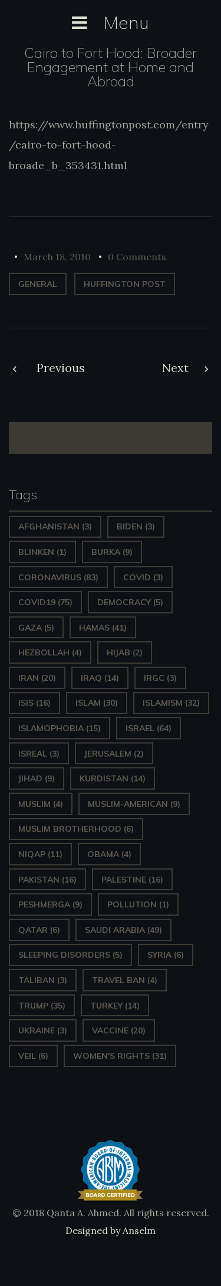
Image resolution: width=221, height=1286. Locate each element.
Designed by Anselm (110, 1230)
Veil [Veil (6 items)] (33, 1056)
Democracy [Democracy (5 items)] (130, 602)
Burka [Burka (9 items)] (112, 552)
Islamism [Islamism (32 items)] (171, 702)
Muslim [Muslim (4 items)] (40, 804)
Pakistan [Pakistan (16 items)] (47, 879)
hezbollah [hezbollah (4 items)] (50, 652)
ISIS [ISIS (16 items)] (34, 702)
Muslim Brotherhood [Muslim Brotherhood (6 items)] (76, 828)
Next (175, 367)
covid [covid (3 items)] (143, 577)
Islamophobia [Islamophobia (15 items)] (59, 728)
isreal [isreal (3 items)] (39, 753)
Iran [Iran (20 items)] (37, 678)
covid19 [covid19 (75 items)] (45, 602)
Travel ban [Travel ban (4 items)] (124, 980)
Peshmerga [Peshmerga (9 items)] (50, 904)
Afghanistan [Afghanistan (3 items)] (55, 526)
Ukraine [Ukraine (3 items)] (42, 1030)
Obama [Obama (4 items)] (109, 854)
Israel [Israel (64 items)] (148, 728)
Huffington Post (125, 284)
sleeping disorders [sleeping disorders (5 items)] (70, 954)
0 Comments (137, 257)
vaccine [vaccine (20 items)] (119, 1030)
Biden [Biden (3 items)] (136, 526)
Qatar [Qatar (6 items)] (39, 930)
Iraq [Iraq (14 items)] (100, 678)
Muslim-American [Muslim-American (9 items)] (134, 804)
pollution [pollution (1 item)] (138, 904)
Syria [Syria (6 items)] (165, 954)
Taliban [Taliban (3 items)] (42, 980)
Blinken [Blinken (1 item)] (42, 552)
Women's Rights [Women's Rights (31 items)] (120, 1056)
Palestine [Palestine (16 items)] (132, 879)
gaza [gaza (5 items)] (36, 627)
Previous (61, 367)
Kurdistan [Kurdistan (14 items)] (113, 778)
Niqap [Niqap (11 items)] (40, 854)
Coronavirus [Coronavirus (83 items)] (58, 577)
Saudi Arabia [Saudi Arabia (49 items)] (123, 930)
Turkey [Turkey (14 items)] (115, 1005)
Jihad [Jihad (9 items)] (36, 778)
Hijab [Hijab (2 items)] (125, 652)
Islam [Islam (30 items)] (96, 702)
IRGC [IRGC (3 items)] (160, 678)
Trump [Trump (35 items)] (41, 1005)
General (37, 284)
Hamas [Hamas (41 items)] (103, 627)
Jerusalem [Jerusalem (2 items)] (114, 753)
